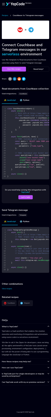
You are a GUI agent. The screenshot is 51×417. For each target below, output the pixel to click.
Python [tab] (24, 100)
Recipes (5, 15)
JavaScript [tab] (10, 100)
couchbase (23, 94)
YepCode (25, 192)
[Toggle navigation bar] (3, 4)
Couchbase (9, 303)
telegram (22, 215)
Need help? (38, 69)
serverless (10, 54)
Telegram (25, 303)
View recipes (7, 288)
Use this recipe (14, 69)
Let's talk (25, 197)
